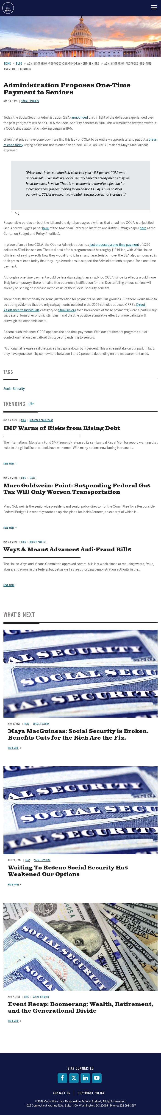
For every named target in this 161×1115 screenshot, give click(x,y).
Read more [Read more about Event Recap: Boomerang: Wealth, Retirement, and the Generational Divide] (13, 1021)
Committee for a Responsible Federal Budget (8, 8)
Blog (27, 723)
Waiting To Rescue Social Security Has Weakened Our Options (68, 871)
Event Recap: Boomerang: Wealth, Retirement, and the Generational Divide (80, 1008)
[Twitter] (74, 1078)
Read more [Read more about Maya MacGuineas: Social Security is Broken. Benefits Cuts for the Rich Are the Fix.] (13, 748)
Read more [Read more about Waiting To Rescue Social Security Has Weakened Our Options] (13, 884)
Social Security (41, 723)
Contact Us (61, 1093)
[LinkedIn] (85, 1078)
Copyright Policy (91, 1093)
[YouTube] (97, 1078)
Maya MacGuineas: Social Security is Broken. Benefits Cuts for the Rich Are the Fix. (78, 735)
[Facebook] (62, 1078)
